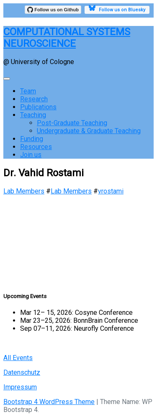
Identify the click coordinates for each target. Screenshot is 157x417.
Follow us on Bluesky (117, 9)
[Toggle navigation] (6, 78)
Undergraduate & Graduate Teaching (89, 131)
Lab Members (23, 191)
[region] (78, 239)
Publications (38, 107)
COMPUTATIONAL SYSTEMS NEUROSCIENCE (66, 37)
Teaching (33, 115)
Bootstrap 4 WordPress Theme (49, 402)
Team (28, 91)
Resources (36, 147)
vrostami (111, 191)
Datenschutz (21, 372)
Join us (30, 155)
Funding (31, 139)
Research (34, 99)
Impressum (20, 387)
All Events (18, 358)
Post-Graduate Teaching (72, 123)
